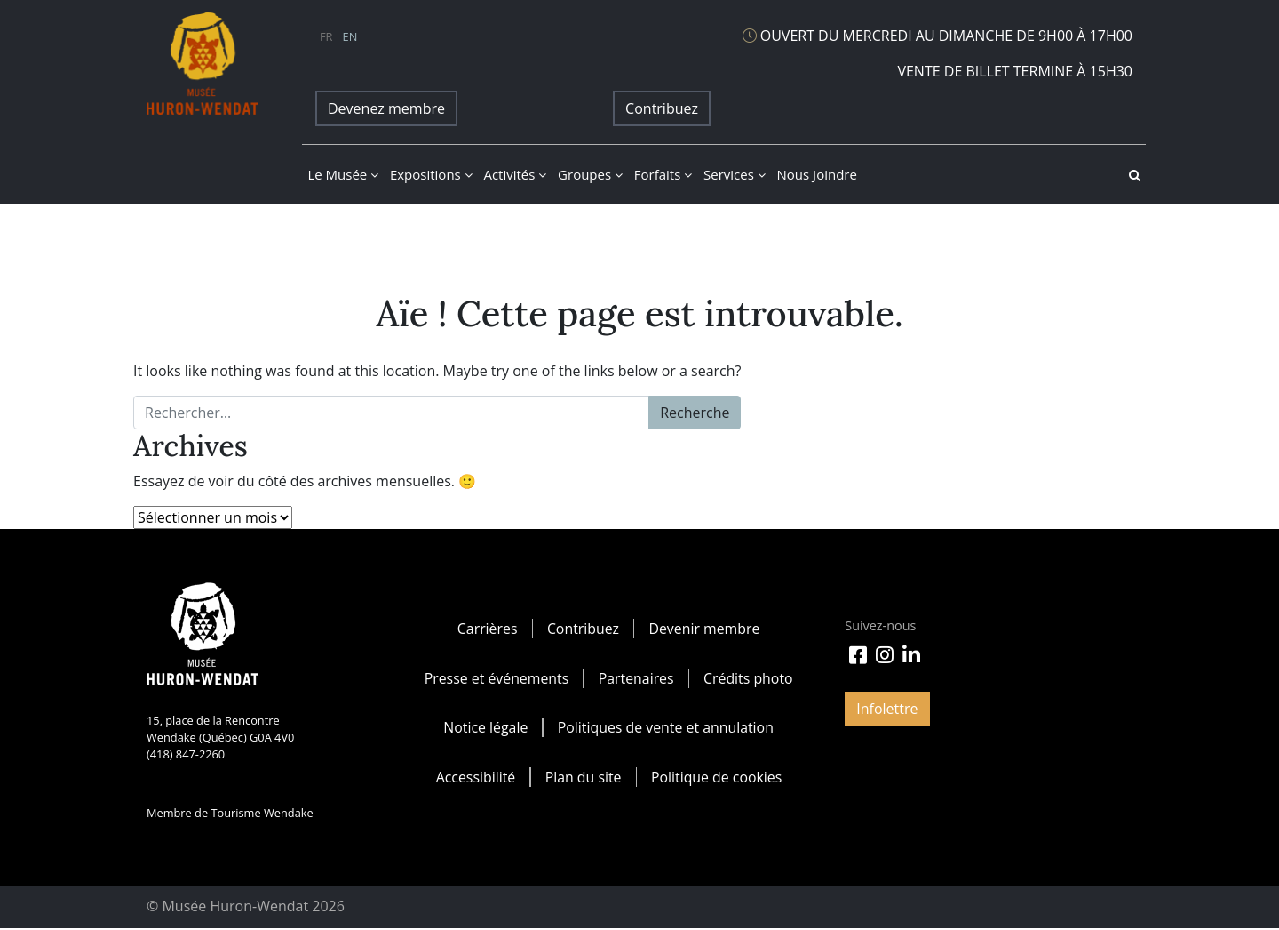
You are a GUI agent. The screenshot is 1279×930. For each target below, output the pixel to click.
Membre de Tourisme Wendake (230, 813)
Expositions (431, 174)
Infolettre (887, 708)
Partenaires (637, 678)
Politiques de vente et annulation (666, 728)
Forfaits (663, 174)
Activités (514, 174)
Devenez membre (386, 108)
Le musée (342, 174)
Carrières (487, 628)
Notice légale (485, 728)
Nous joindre (817, 174)
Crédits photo (748, 678)
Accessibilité (474, 778)
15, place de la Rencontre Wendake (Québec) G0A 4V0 (220, 728)
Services (734, 174)
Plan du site (583, 778)
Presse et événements (495, 678)
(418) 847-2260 (186, 754)
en (350, 36)
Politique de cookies (716, 778)
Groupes (590, 174)
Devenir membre (704, 628)
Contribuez (661, 108)
